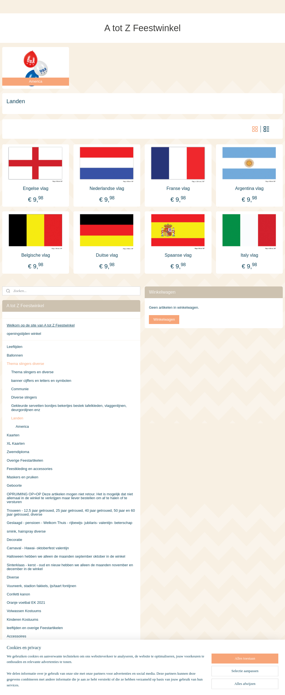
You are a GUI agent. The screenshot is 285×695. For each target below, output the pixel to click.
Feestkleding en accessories (29, 469)
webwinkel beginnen (157, 684)
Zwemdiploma (18, 452)
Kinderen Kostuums (22, 619)
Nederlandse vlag (107, 188)
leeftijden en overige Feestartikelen (35, 628)
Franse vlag (178, 188)
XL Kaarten (16, 443)
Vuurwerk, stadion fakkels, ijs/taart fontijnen (41, 586)
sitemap (129, 684)
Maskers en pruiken (22, 477)
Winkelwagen (164, 319)
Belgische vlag (35, 255)
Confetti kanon (18, 594)
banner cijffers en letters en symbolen (41, 381)
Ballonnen (15, 355)
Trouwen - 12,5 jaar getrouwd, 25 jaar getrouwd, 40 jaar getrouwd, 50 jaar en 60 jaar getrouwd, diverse (71, 512)
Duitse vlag (107, 255)
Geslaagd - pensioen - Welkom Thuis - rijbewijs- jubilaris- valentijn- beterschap (69, 523)
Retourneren (17, 661)
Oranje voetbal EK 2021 (26, 602)
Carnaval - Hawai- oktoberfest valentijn (38, 548)
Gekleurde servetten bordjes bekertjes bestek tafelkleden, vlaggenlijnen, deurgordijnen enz (69, 408)
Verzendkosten (19, 645)
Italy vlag (249, 255)
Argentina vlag (249, 188)
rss (139, 684)
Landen (17, 418)
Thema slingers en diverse (32, 372)
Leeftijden (14, 347)
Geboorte (14, 485)
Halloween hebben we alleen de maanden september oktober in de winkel (66, 556)
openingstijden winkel (24, 334)
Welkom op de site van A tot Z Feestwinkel (41, 325)
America (22, 426)
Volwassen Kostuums (24, 611)
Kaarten (13, 435)
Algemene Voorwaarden (26, 653)
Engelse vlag (35, 188)
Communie (20, 389)
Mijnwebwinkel (200, 684)
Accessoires (16, 636)
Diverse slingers (24, 397)
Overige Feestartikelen (25, 460)
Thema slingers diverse (25, 364)
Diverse (13, 577)
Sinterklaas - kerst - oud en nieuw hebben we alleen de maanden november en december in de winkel (70, 567)
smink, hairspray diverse (26, 531)
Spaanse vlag (178, 255)
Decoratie (14, 540)
